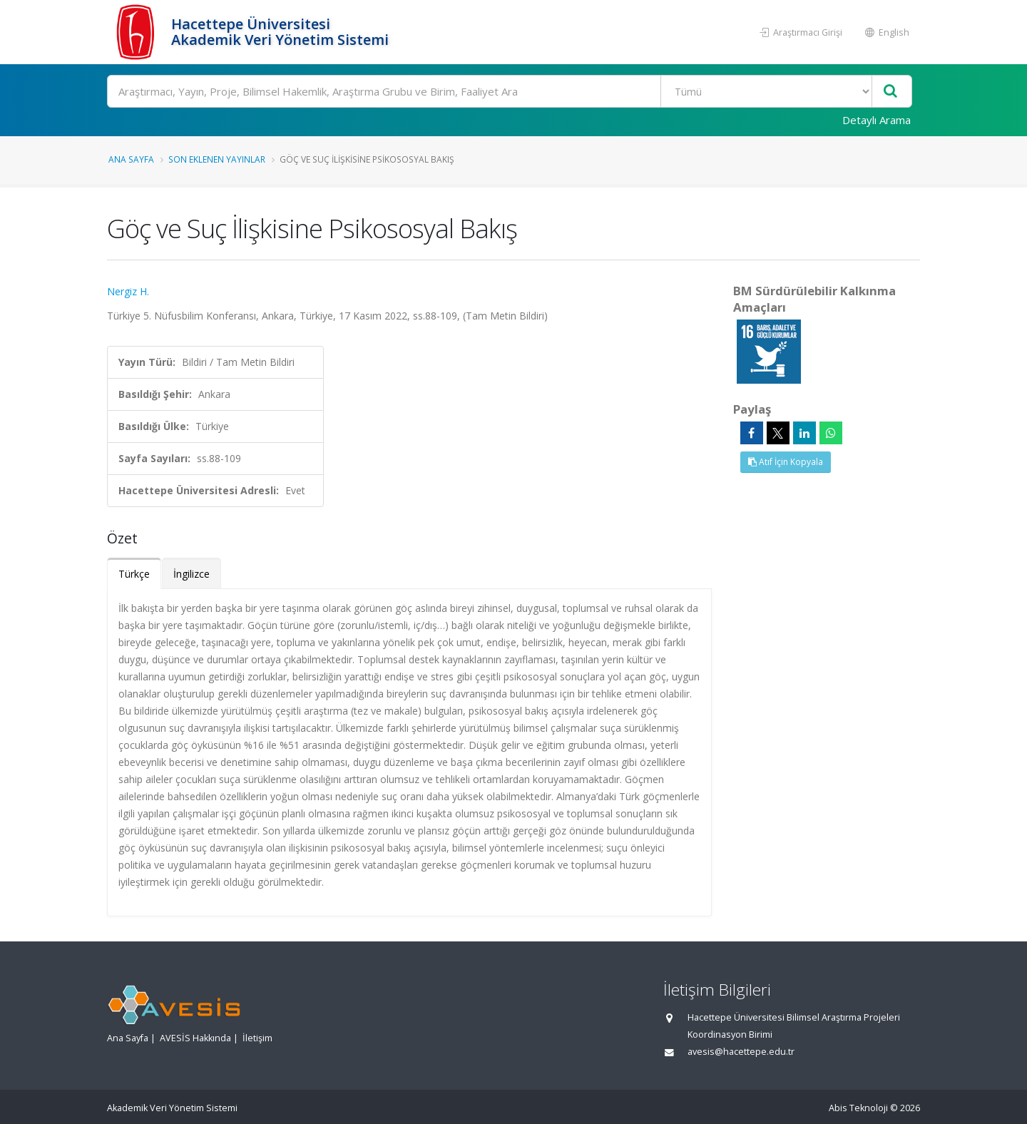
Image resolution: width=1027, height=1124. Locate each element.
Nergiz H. (128, 291)
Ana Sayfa (131, 159)
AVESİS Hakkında (195, 1038)
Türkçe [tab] (134, 574)
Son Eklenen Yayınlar (216, 159)
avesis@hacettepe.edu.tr (741, 1052)
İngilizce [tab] (191, 574)
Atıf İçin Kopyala (785, 462)
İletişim (257, 1038)
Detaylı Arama (876, 120)
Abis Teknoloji (858, 1108)
